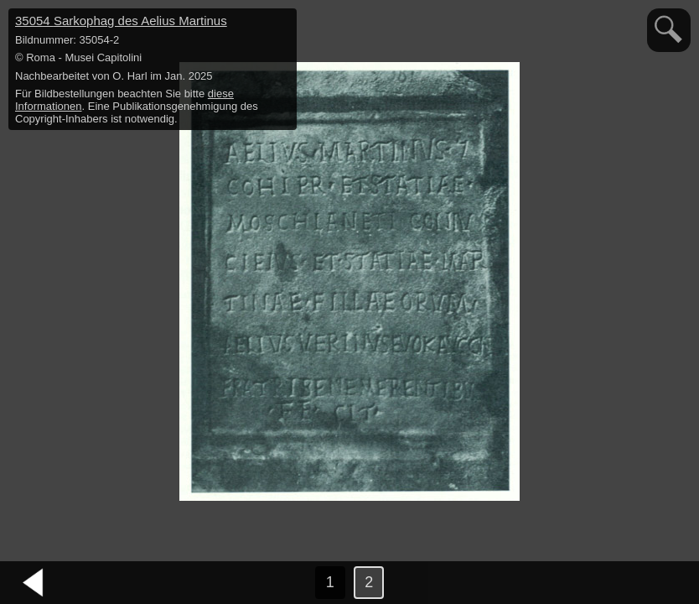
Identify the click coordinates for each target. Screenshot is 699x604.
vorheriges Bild (33, 583)
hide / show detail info (282, 23)
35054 (121, 20)
